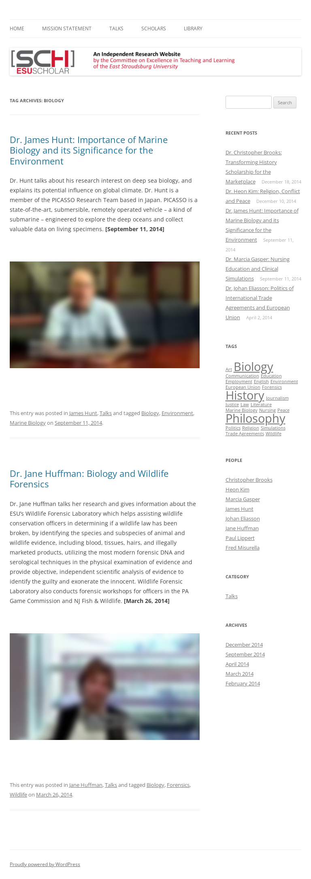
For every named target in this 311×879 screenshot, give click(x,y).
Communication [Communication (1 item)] (242, 376)
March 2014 (239, 673)
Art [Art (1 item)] (229, 369)
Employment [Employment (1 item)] (239, 381)
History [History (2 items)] (245, 395)
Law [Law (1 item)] (245, 404)
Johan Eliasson (243, 518)
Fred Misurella (243, 547)
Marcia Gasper (243, 499)
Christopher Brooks (249, 479)
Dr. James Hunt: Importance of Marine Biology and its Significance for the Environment (89, 150)
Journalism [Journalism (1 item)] (277, 398)
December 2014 (244, 644)
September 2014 (245, 654)
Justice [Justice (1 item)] (232, 404)
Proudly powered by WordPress (45, 864)
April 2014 (237, 664)
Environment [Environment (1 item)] (284, 381)
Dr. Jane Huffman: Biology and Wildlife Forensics (89, 478)
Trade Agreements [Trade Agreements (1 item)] (245, 433)
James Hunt (83, 413)
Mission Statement (67, 28)
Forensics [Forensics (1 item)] (272, 387)
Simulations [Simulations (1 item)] (273, 428)
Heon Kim (237, 489)
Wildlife (18, 794)
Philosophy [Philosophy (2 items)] (255, 418)
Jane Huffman (85, 784)
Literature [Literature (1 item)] (261, 404)
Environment (177, 413)
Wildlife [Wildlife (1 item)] (273, 433)
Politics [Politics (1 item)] (233, 428)
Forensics (178, 784)
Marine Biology (28, 422)
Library (193, 28)
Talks (116, 28)
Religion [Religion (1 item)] (250, 428)
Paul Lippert (240, 538)
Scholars (153, 28)
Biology (150, 413)
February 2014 (243, 683)
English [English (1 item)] (261, 381)
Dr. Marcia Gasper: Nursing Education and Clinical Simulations (258, 268)
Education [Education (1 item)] (271, 376)
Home (17, 28)
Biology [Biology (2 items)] (253, 366)
